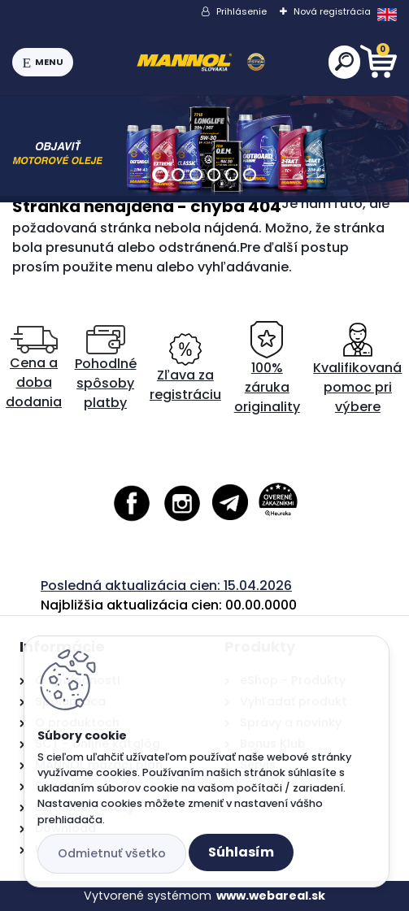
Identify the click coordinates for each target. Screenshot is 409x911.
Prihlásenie (241, 11)
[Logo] (201, 62)
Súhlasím (241, 852)
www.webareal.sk (270, 895)
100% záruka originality (267, 368)
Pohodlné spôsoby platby (106, 368)
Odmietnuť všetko (112, 853)
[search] (344, 61)
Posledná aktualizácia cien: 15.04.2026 (166, 585)
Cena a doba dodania (34, 368)
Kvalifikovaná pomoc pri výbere (357, 368)
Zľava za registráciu (185, 368)
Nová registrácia (332, 11)
